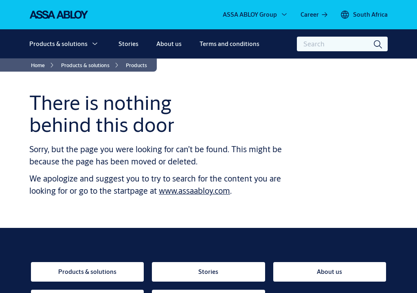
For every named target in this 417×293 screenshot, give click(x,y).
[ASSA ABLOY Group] (255, 15)
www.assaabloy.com (194, 190)
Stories (128, 44)
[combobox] (342, 44)
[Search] (378, 44)
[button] (95, 44)
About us (169, 44)
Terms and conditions (229, 44)
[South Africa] (364, 14)
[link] (315, 15)
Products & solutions (58, 44)
